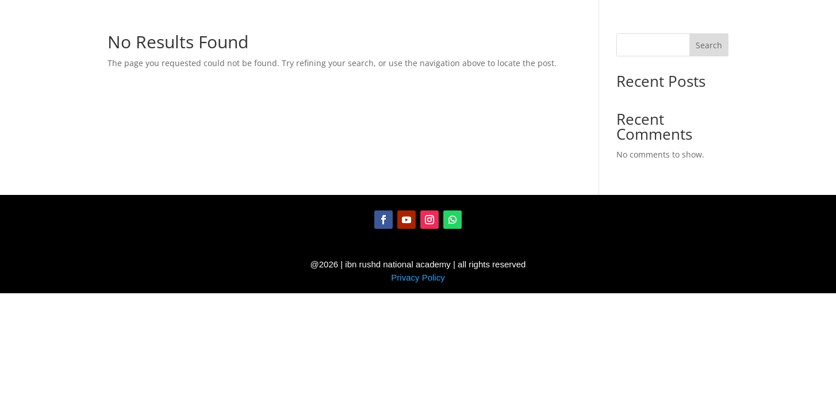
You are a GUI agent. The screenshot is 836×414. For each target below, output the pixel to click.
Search (709, 45)
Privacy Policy (417, 277)
